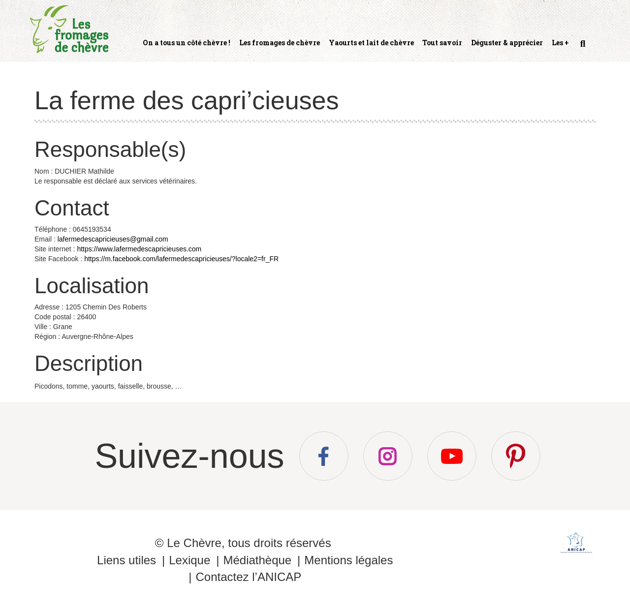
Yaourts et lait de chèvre (371, 42)
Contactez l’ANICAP (248, 576)
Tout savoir (442, 42)
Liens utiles (126, 560)
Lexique (189, 560)
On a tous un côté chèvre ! (186, 42)
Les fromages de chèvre (279, 42)
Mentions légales (348, 560)
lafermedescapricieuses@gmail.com (113, 239)
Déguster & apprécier (507, 42)
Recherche (581, 48)
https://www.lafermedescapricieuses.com (139, 249)
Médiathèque (257, 560)
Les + (560, 42)
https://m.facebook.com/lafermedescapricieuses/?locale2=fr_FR (181, 259)
